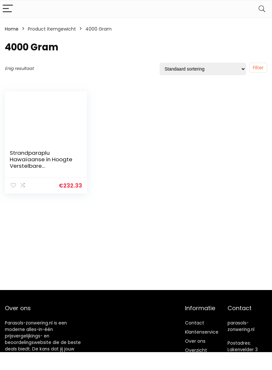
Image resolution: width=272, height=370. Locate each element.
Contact (194, 323)
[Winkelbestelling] (203, 69)
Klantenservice (201, 332)
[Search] (262, 9)
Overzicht (196, 350)
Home (12, 29)
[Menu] (8, 9)
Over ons (195, 341)
